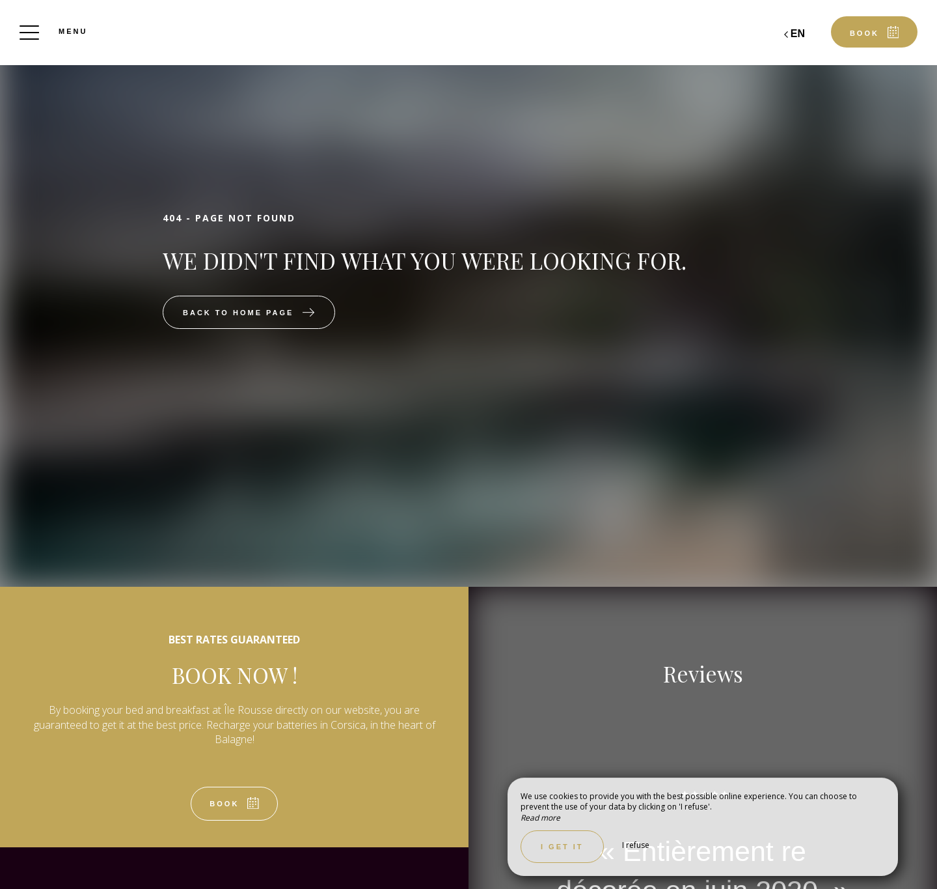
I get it (562, 847)
